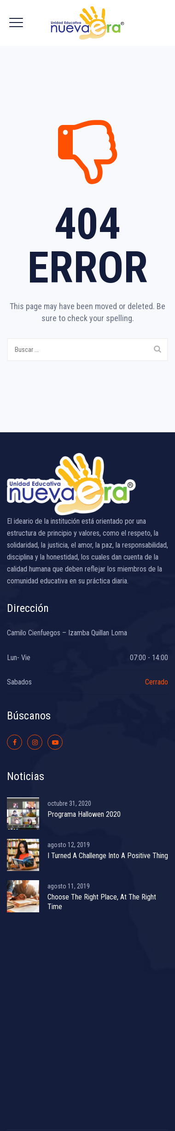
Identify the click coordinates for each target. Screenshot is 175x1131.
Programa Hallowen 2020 (84, 814)
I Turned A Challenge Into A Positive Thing (107, 855)
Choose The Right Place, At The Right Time (101, 902)
